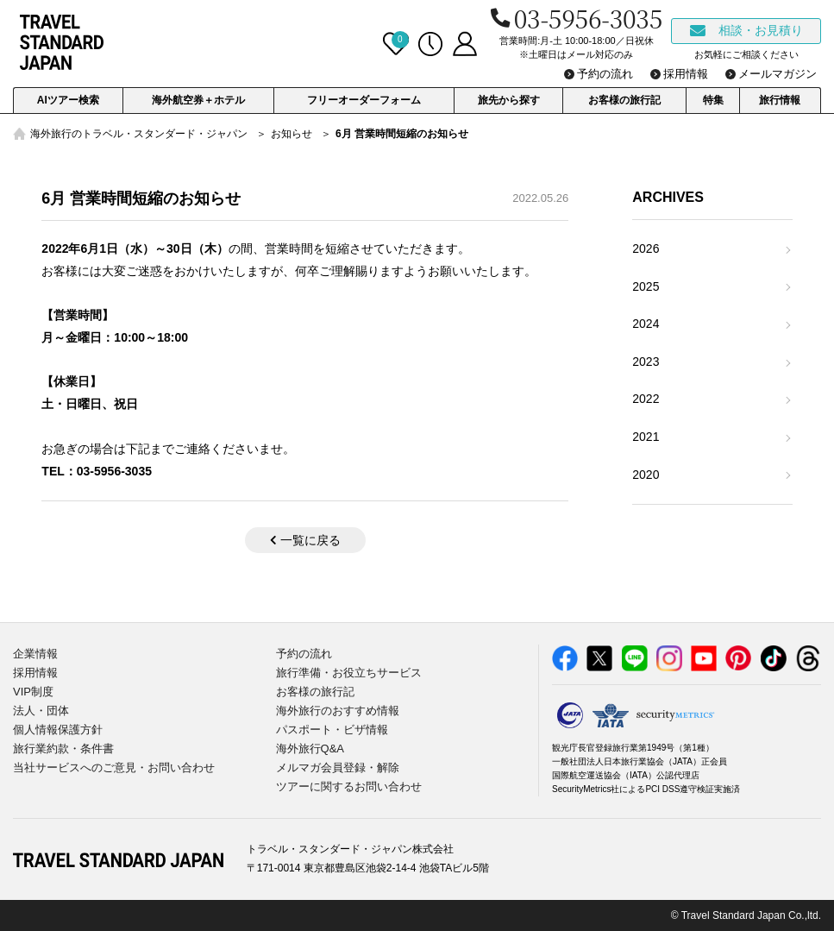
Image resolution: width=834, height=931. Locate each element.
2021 (645, 436)
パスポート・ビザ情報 (332, 729)
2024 (645, 323)
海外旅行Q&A (310, 748)
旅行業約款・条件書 (63, 748)
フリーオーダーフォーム (364, 100)
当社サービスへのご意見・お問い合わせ (114, 767)
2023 (645, 361)
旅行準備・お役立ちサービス (349, 672)
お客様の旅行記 (624, 100)
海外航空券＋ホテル (198, 100)
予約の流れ (304, 653)
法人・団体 (41, 710)
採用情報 (35, 672)
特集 (713, 100)
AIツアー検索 (68, 100)
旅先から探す (509, 100)
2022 (645, 399)
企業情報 (35, 653)
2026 (645, 248)
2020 (645, 474)
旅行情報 (779, 100)
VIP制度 (33, 691)
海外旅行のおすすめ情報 (337, 710)
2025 (645, 286)
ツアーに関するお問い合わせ (349, 786)
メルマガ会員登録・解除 (337, 767)
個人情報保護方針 (58, 729)
